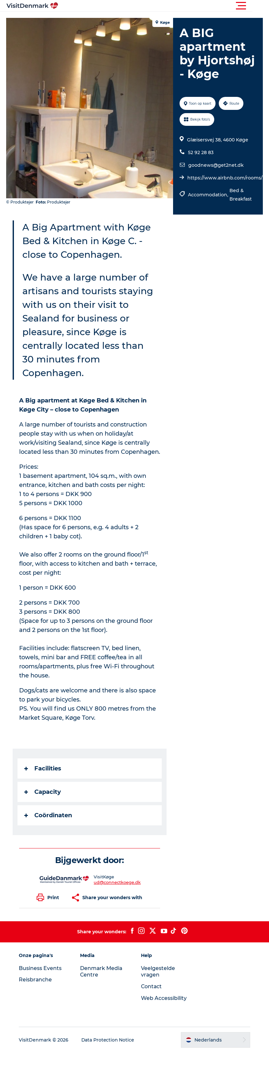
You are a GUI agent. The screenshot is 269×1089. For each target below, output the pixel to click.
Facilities (43, 777)
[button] (164, 6)
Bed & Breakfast (240, 195)
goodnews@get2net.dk (216, 165)
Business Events (41, 977)
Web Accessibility (164, 1007)
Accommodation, (208, 195)
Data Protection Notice (109, 1049)
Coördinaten (48, 824)
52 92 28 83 (201, 152)
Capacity (43, 801)
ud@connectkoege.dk (117, 891)
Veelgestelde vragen (158, 980)
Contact (151, 995)
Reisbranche (36, 989)
